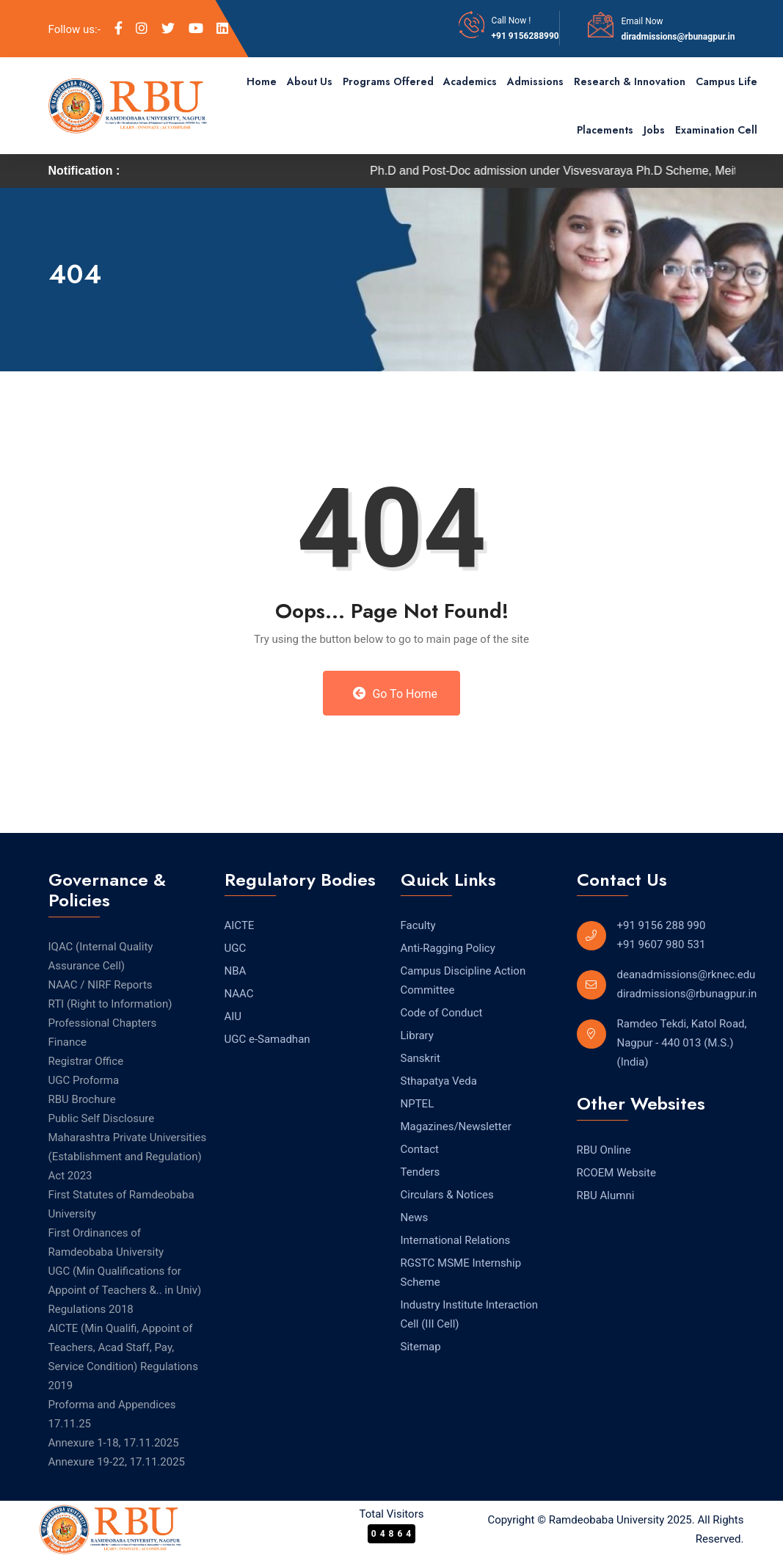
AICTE (240, 925)
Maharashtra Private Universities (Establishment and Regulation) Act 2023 (127, 1156)
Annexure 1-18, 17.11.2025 (113, 1442)
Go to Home (395, 693)
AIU (233, 1016)
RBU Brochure (82, 1099)
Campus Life (726, 81)
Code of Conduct (442, 1012)
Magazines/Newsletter (456, 1126)
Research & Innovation (629, 81)
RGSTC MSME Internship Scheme (461, 1272)
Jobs (654, 130)
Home (262, 81)
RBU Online (604, 1150)
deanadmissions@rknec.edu (686, 974)
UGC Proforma (84, 1080)
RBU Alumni (606, 1195)
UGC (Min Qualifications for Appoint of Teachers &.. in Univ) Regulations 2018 (125, 1290)
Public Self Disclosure (101, 1118)
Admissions (535, 81)
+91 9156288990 (525, 36)
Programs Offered (388, 81)
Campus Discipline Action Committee (463, 980)
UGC (236, 948)
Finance (67, 1042)
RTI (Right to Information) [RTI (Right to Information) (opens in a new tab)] (110, 1004)
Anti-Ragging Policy (448, 948)
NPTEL (417, 1103)
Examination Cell (716, 130)
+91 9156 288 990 (661, 925)
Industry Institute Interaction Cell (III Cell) (470, 1314)
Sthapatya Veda (439, 1081)
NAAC (239, 993)
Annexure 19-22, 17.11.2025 (117, 1461)
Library (417, 1035)
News (415, 1217)
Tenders (420, 1172)
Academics (470, 81)
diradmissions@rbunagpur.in (678, 37)
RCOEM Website (616, 1172)
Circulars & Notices (447, 1194)
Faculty (418, 925)
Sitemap (421, 1346)
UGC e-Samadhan (267, 1039)
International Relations (456, 1240)
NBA (236, 971)
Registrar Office (86, 1061)
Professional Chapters (102, 1023)
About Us (309, 81)
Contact (420, 1149)
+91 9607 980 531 (661, 944)
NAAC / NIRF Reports (100, 984)
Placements (605, 130)
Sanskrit (420, 1058)
